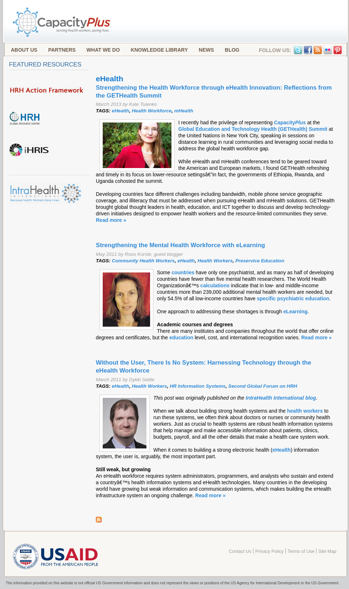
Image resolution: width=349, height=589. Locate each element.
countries (182, 272)
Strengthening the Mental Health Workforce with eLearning (180, 245)
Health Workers (215, 260)
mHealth (183, 110)
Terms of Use (301, 551)
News (206, 50)
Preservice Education (259, 260)
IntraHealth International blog (281, 398)
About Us (24, 50)
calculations (215, 285)
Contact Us (240, 551)
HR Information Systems (197, 386)
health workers (305, 411)
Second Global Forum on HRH (262, 386)
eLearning (295, 311)
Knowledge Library (159, 50)
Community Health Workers (143, 260)
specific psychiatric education (293, 298)
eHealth (120, 110)
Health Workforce (152, 110)
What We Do (103, 50)
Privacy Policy (269, 551)
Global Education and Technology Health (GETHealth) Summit (252, 129)
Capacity (290, 122)
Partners (62, 50)
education (181, 337)
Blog (232, 50)
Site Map (327, 551)
